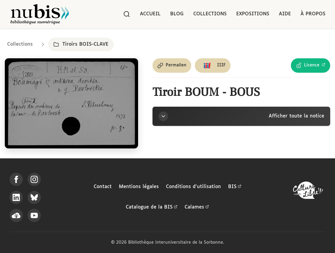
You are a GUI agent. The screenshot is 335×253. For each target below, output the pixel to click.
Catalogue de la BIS (151, 207)
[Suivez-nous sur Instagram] (34, 179)
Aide (285, 14)
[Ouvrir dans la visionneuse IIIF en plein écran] (71, 103)
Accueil (150, 14)
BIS (234, 187)
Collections (210, 14)
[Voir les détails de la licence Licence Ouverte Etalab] (310, 65)
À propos (312, 14)
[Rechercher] (126, 14)
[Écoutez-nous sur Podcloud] (16, 215)
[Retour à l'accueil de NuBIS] (40, 14)
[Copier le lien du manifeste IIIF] (213, 65)
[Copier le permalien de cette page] (171, 65)
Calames (197, 207)
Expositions (252, 14)
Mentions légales (139, 186)
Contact (103, 186)
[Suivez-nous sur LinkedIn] (16, 197)
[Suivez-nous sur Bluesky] (34, 197)
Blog (177, 14)
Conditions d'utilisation (193, 186)
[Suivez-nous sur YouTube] (34, 215)
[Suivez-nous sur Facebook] (16, 179)
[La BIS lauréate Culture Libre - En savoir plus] (308, 191)
